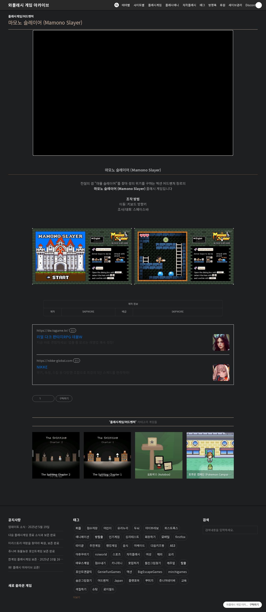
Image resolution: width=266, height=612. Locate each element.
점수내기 (100, 563)
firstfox (180, 537)
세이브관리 (235, 5)
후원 (222, 5)
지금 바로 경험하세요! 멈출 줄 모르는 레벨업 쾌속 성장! (75, 342)
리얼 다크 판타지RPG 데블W (59, 336)
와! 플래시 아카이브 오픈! (24, 567)
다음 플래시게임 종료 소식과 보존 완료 (32, 535)
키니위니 (117, 563)
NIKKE (42, 366)
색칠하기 (81, 589)
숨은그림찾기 (84, 580)
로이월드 (108, 589)
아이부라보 (152, 528)
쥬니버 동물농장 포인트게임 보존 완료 (31, 551)
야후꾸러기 (82, 554)
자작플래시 (189, 5)
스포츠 (117, 554)
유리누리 (122, 528)
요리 (171, 554)
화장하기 (150, 537)
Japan (118, 580)
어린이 (107, 528)
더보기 (76, 597)
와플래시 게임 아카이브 (28, 5)
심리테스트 (132, 537)
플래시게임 (155, 5)
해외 (160, 554)
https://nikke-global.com (54, 360)
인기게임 (114, 537)
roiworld (101, 554)
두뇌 (136, 528)
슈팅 (95, 589)
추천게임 (95, 545)
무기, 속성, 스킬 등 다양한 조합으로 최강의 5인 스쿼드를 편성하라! (83, 372)
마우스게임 (82, 563)
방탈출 (99, 537)
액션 (129, 572)
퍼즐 (78, 528)
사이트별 (139, 5)
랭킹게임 (111, 545)
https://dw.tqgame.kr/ (52, 330)
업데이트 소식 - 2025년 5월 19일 (28, 527)
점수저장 (92, 528)
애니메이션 (82, 537)
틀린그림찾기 (153, 563)
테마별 (126, 5)
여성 (148, 554)
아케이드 (139, 545)
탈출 (183, 563)
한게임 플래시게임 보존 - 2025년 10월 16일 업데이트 (35, 559)
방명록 (212, 5)
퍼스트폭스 (171, 528)
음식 (125, 545)
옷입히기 (133, 563)
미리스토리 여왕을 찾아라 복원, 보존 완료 (33, 543)
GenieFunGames (109, 572)
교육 (184, 580)
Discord (250, 5)
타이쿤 (80, 545)
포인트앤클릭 (84, 572)
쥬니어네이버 (167, 580)
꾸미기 (149, 580)
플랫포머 (134, 580)
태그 (202, 5)
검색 (253, 530)
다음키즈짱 (157, 545)
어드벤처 (103, 580)
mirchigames (177, 572)
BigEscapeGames (150, 572)
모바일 (165, 537)
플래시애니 (172, 5)
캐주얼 (171, 563)
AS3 (172, 545)
